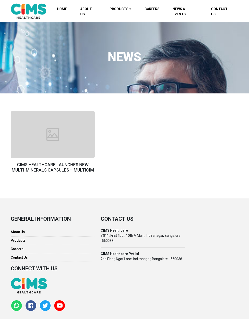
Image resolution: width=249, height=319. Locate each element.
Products (18, 239)
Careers (17, 247)
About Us (18, 230)
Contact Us (19, 256)
